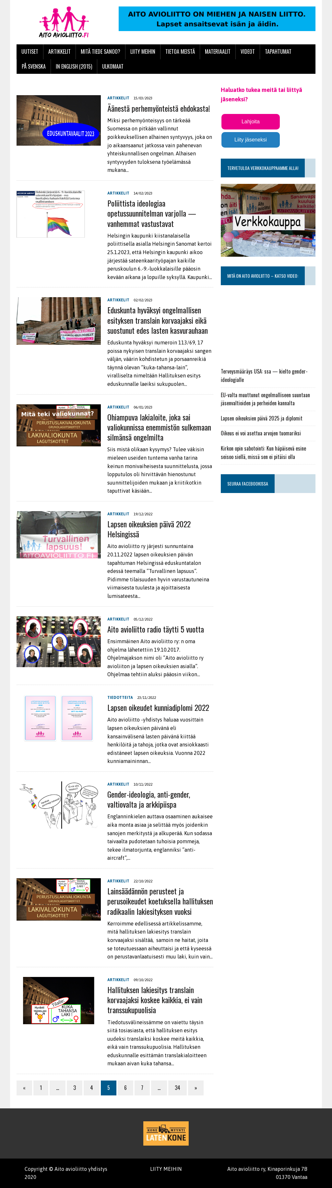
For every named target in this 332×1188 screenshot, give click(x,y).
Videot (248, 51)
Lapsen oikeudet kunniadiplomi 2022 (158, 707)
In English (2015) (74, 66)
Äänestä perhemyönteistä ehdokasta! (158, 108)
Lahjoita (251, 121)
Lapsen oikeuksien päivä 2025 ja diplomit (261, 418)
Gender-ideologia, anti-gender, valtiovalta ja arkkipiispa (148, 799)
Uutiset (29, 51)
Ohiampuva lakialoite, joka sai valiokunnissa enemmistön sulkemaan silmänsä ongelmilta (159, 427)
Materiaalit (218, 51)
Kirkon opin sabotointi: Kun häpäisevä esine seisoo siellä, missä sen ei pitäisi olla (263, 452)
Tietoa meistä (180, 51)
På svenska (34, 66)
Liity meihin (142, 51)
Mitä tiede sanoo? (100, 51)
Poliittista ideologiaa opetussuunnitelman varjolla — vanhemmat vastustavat (151, 213)
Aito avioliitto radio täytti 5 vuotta (155, 629)
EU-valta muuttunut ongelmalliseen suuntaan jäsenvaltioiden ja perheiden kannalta (265, 399)
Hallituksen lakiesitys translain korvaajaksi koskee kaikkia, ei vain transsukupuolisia (154, 999)
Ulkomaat (113, 66)
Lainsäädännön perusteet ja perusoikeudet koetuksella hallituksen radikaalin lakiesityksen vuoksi (160, 901)
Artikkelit (59, 51)
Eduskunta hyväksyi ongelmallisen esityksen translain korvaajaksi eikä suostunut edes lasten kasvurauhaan (157, 320)
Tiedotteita (120, 697)
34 (177, 1088)
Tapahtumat (278, 51)
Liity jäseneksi (250, 139)
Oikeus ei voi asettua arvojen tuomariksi (261, 433)
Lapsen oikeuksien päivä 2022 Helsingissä (149, 529)
